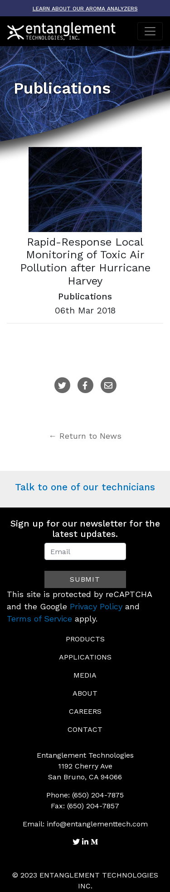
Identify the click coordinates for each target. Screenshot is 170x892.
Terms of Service (39, 618)
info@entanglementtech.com (97, 824)
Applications (85, 657)
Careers (85, 711)
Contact (85, 729)
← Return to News (85, 436)
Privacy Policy (96, 606)
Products (85, 639)
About (85, 693)
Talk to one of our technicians (85, 487)
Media (85, 675)
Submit (85, 579)
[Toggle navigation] (150, 31)
